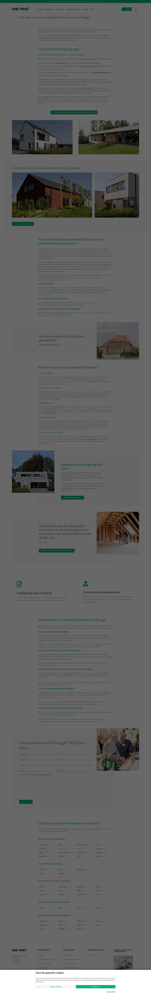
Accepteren (96, 986)
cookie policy (111, 991)
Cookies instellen (55, 986)
